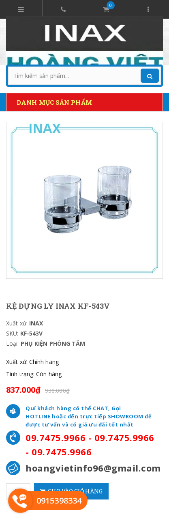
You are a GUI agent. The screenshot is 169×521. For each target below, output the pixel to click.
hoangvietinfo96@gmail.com (93, 468)
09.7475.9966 (56, 437)
